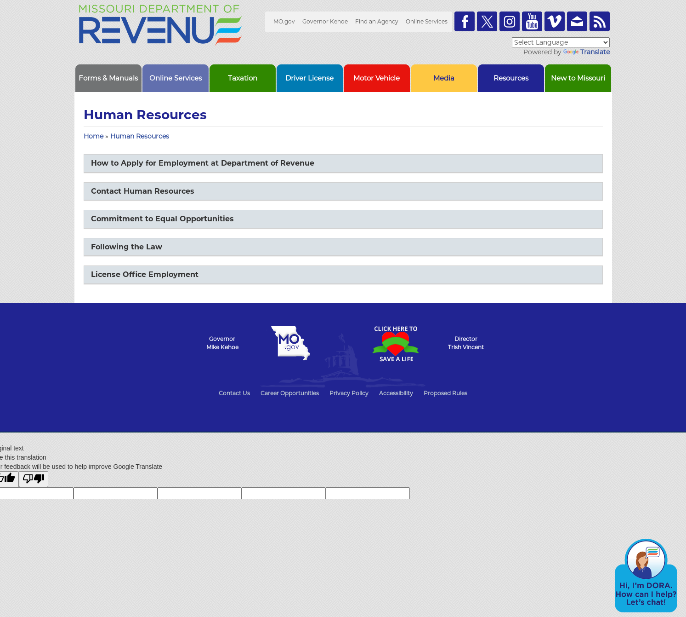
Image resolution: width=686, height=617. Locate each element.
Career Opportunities (290, 393)
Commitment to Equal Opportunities (162, 218)
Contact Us (234, 393)
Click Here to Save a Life (395, 344)
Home (93, 136)
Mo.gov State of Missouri (290, 343)
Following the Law (126, 246)
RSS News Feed (600, 21)
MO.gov (284, 21)
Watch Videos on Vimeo (554, 21)
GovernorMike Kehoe (222, 343)
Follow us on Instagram (509, 21)
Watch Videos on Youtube (532, 21)
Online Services (427, 21)
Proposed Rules (445, 393)
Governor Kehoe (325, 21)
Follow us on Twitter (487, 21)
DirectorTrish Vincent (466, 343)
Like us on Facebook (464, 21)
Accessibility (396, 393)
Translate (586, 52)
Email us (577, 21)
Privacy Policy (349, 393)
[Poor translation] (33, 479)
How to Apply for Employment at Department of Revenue (202, 163)
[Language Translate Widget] (561, 42)
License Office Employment (144, 274)
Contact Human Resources (142, 191)
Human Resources (139, 136)
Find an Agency (376, 21)
